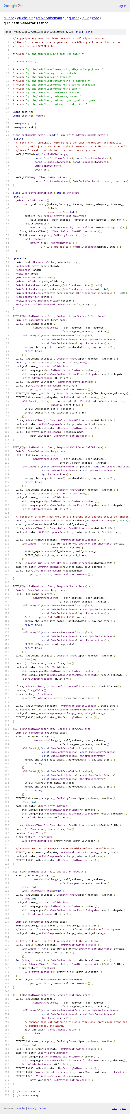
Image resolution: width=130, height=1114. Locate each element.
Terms (42, 1108)
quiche (9, 18)
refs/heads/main (49, 18)
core (95, 18)
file (79, 31)
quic (85, 18)
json (123, 1108)
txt (114, 1108)
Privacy (32, 1108)
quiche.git (25, 18)
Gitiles (22, 1108)
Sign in (122, 6)
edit (89, 31)
